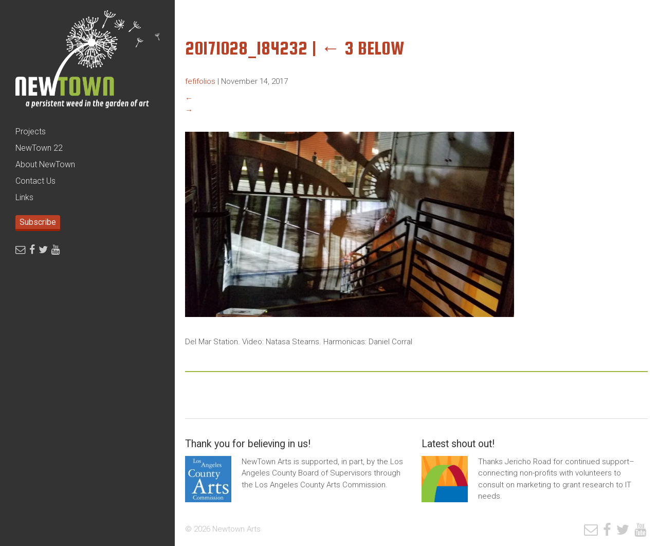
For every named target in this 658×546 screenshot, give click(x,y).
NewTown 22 (39, 148)
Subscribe (38, 222)
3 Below (363, 48)
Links (24, 197)
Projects (30, 131)
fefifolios (200, 81)
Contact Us (35, 181)
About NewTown (45, 164)
